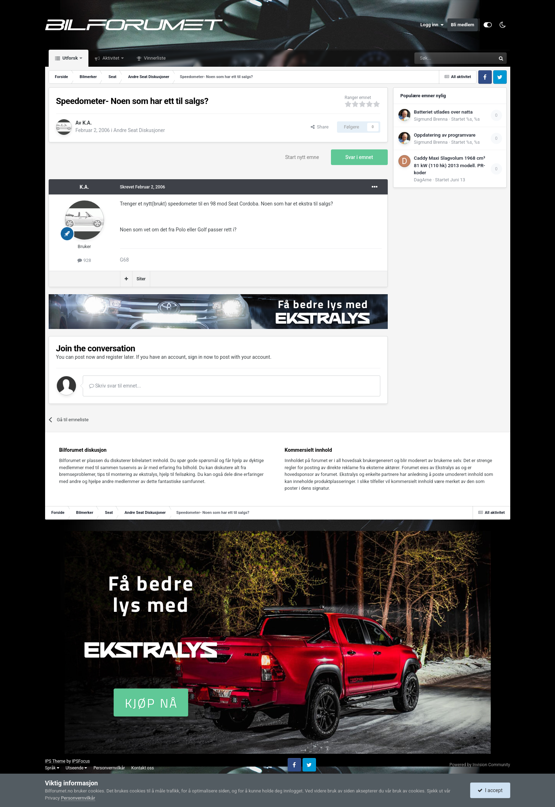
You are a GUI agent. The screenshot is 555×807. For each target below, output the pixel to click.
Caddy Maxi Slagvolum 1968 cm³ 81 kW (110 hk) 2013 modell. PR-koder (449, 165)
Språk (52, 767)
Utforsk (70, 58)
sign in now (200, 357)
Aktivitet (110, 58)
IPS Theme (55, 761)
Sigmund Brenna (431, 119)
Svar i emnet (359, 157)
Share (320, 127)
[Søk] (435, 58)
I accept (490, 790)
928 (84, 260)
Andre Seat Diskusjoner (139, 130)
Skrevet (142, 187)
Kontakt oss (142, 767)
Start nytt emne (302, 157)
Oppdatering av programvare (445, 135)
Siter (141, 278)
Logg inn (432, 24)
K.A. (87, 123)
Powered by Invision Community (480, 764)
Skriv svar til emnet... (115, 386)
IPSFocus (81, 761)
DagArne (423, 179)
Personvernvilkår (109, 767)
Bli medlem (462, 24)
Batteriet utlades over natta (443, 112)
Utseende (76, 767)
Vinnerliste (154, 58)
